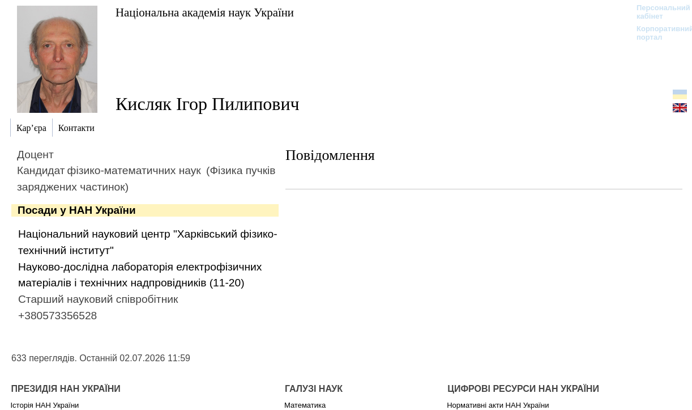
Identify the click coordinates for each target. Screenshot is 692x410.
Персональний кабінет (658, 11)
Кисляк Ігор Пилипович (208, 104)
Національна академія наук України (205, 12)
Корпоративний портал (658, 32)
